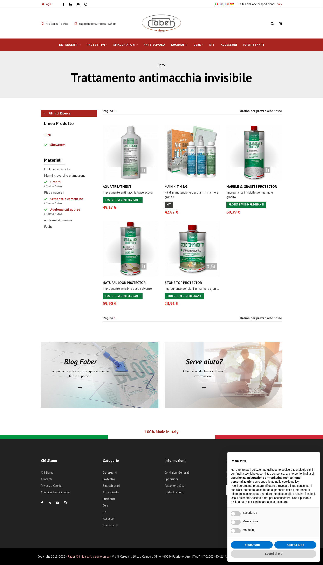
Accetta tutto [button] (295, 544)
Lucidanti (179, 45)
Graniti (55, 182)
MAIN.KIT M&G (176, 186)
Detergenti (68, 45)
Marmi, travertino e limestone (64, 175)
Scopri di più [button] (273, 553)
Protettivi (96, 45)
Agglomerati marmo (58, 220)
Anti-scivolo (154, 45)
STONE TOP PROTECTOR (183, 283)
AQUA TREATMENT (117, 186)
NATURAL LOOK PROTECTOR (124, 283)
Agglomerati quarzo (65, 209)
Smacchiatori (124, 45)
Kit (212, 45)
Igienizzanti (253, 45)
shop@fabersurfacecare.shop (97, 24)
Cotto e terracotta (57, 169)
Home (161, 65)
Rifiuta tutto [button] (252, 544)
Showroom (57, 145)
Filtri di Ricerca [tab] (56, 113)
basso (278, 111)
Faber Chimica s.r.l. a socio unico (89, 556)
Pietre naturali (54, 192)
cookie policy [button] (290, 481)
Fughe (48, 226)
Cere (197, 45)
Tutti (47, 135)
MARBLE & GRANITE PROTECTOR (251, 186)
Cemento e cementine (66, 199)
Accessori (229, 45)
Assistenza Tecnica (57, 24)
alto (270, 111)
